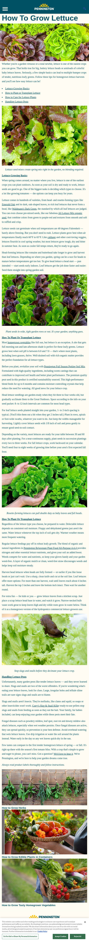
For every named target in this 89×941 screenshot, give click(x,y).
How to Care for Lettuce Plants (20, 97)
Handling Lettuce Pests (16, 101)
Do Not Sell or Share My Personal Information (20, 936)
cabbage (52, 237)
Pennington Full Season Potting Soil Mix (64, 366)
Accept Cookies (60, 936)
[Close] (85, 922)
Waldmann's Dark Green (24, 208)
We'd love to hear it (63, 753)
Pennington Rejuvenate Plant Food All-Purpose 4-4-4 (50, 548)
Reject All (77, 936)
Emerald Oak (8, 204)
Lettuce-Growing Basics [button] (14, 175)
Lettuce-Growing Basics (17, 88)
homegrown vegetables (19, 342)
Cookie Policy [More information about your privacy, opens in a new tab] (42, 931)
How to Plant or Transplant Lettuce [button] (21, 337)
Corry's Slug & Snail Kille (45, 705)
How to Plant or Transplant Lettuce (22, 92)
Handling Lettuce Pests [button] (14, 676)
